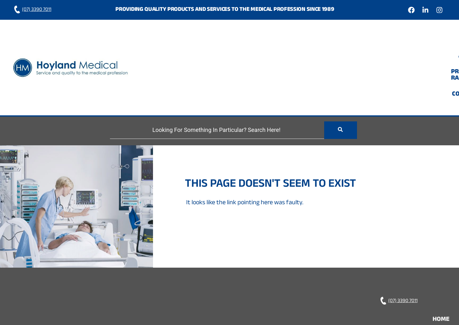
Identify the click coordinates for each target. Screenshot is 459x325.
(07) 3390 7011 (32, 10)
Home (310, 44)
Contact (428, 44)
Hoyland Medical (305, 292)
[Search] (213, 84)
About (338, 44)
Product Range (382, 44)
